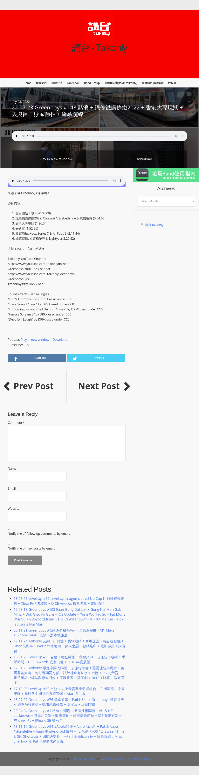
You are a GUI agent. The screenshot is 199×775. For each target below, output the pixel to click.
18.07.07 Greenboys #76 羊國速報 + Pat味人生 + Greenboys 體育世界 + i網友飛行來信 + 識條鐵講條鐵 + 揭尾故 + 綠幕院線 (69, 702)
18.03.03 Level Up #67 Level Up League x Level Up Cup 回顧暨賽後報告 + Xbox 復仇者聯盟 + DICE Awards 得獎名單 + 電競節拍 (69, 601)
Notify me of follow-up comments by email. (39, 533)
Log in (148, 759)
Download (143, 159)
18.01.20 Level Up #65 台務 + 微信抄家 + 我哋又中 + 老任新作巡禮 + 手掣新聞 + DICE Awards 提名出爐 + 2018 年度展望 (69, 659)
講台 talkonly (154, 225)
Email (12, 488)
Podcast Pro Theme (84, 759)
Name (12, 468)
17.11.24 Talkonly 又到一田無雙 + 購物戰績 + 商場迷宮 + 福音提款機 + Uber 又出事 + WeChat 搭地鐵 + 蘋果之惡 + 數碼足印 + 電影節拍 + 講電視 (69, 646)
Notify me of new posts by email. (31, 548)
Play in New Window (55, 159)
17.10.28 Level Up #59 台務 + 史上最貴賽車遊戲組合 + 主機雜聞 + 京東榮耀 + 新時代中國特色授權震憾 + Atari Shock (69, 691)
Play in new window (35, 339)
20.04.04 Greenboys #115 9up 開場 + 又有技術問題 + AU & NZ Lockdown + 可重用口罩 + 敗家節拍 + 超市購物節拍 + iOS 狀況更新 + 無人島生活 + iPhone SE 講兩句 (67, 715)
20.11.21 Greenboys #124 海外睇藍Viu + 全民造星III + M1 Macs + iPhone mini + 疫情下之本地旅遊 (64, 632)
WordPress (135, 759)
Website (13, 508)
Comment (16, 422)
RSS (26, 345)
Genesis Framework (113, 759)
